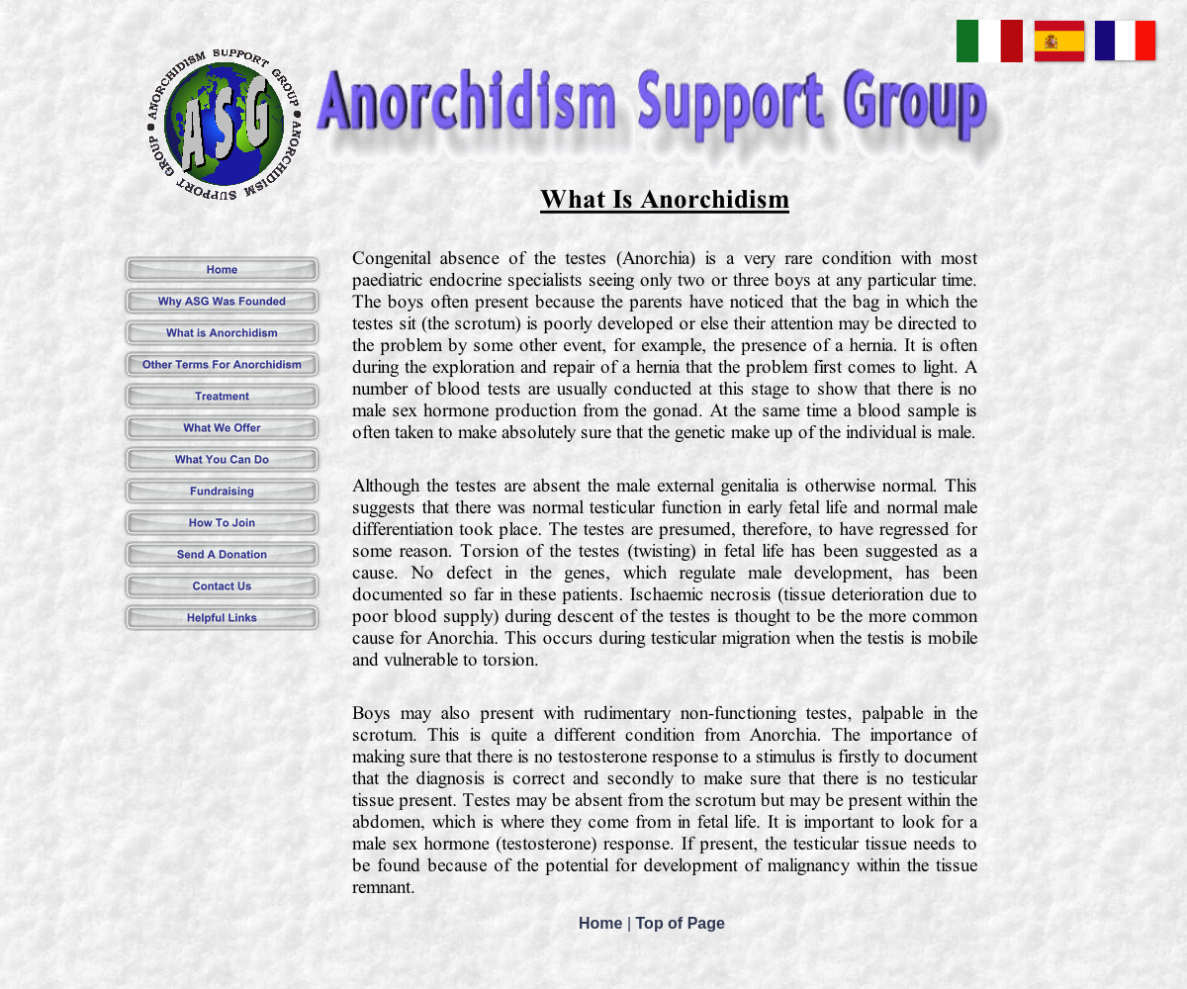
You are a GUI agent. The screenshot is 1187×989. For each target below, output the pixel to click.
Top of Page (680, 923)
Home (603, 923)
